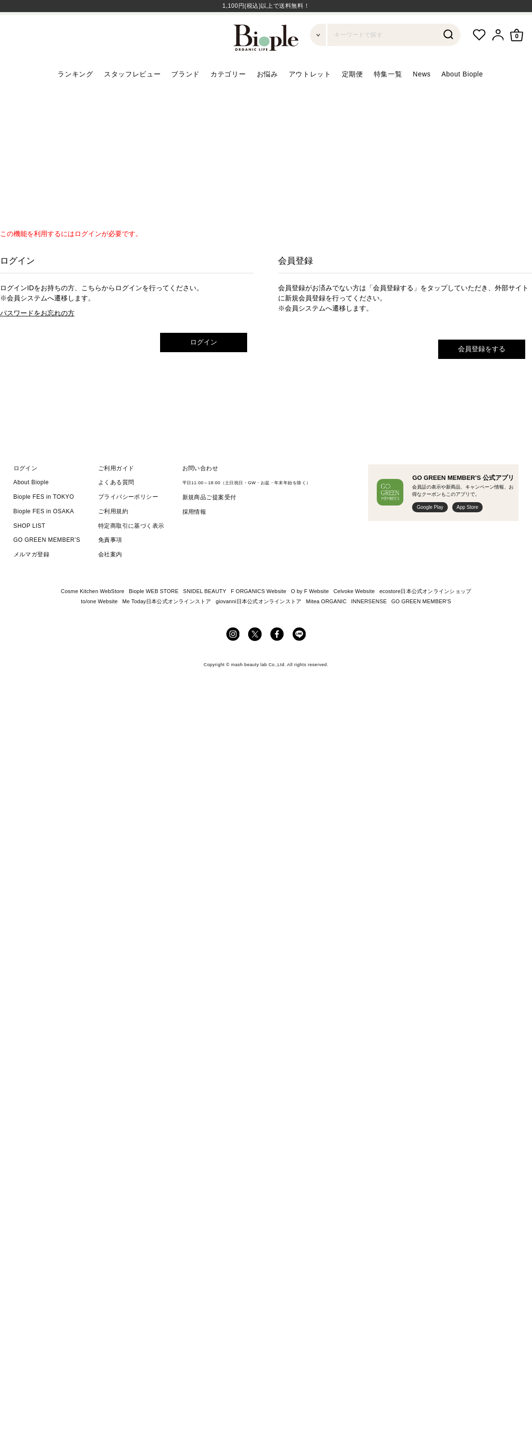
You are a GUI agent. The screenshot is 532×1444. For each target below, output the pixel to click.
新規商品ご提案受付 (209, 520)
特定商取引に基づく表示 (131, 549)
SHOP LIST (29, 549)
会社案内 (110, 577)
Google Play (430, 530)
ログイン (203, 365)
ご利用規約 (113, 534)
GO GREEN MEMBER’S (47, 563)
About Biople (462, 97)
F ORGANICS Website (258, 614)
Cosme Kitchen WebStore (92, 614)
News (422, 97)
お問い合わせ (200, 491)
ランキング (75, 97)
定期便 (352, 97)
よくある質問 (116, 505)
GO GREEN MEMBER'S (421, 624)
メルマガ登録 (32, 577)
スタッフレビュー (132, 97)
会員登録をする (481, 372)
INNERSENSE (369, 624)
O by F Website (310, 614)
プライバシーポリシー (128, 520)
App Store (467, 530)
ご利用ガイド (116, 491)
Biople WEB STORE (153, 614)
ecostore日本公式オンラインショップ (425, 614)
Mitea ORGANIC (326, 624)
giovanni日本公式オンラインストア (258, 624)
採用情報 (194, 535)
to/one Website (99, 624)
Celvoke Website (354, 614)
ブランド (185, 97)
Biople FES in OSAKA (44, 534)
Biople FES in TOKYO (44, 520)
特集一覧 (388, 97)
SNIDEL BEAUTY (204, 614)
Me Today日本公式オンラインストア (166, 624)
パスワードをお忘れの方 (37, 336)
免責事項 (110, 563)
